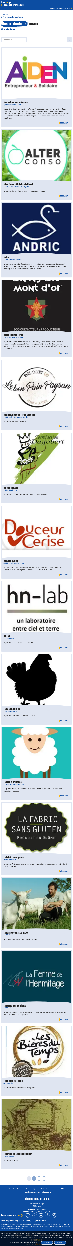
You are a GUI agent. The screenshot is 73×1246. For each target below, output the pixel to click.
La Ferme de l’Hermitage (15, 1005)
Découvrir (64, 123)
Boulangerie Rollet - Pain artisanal (19, 414)
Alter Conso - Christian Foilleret (18, 184)
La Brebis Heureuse (13, 782)
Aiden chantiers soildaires (16, 102)
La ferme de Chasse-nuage (16, 932)
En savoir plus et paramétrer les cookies (23, 1242)
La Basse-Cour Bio (12, 709)
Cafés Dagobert (11, 487)
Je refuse (47, 1242)
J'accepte (60, 1242)
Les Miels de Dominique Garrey (18, 1154)
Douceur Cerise (11, 560)
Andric (7, 257)
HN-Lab (7, 636)
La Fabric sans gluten (14, 857)
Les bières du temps (13, 1081)
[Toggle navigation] (71, 4)
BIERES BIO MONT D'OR (13, 335)
